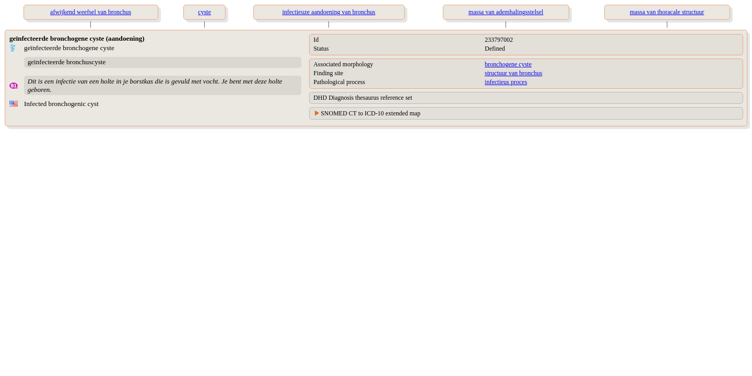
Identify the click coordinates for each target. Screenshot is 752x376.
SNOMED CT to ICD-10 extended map (370, 113)
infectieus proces (506, 82)
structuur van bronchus (513, 73)
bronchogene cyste (508, 64)
